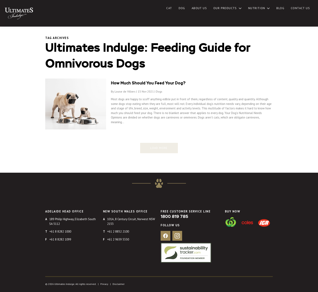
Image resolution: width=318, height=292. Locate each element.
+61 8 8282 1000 (60, 231)
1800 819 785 (174, 217)
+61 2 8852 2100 (118, 231)
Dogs (159, 91)
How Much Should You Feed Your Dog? (148, 83)
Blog (280, 8)
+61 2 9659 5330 (118, 239)
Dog (182, 8)
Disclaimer (119, 284)
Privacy (104, 284)
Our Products (225, 8)
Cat (169, 8)
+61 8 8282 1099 (60, 239)
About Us (199, 8)
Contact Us (300, 8)
